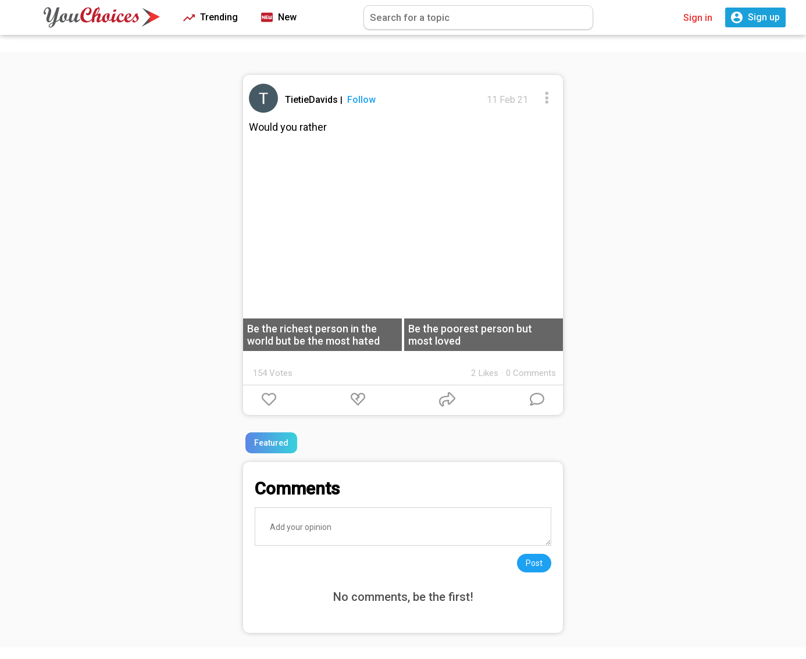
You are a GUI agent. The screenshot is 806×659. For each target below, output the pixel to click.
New (279, 18)
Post (534, 563)
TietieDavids (312, 99)
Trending (210, 18)
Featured (271, 442)
